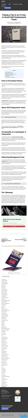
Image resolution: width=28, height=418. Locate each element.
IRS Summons (3, 332)
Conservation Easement (4, 297)
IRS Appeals (3, 321)
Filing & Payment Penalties (5, 310)
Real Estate (3, 349)
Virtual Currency (3, 383)
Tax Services (3, 4)
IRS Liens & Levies (4, 327)
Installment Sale (3, 317)
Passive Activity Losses (4, 345)
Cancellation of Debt (4, 290)
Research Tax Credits (4, 356)
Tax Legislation (3, 370)
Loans (2, 335)
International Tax (3, 318)
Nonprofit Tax (3, 341)
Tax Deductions (3, 369)
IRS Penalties (3, 331)
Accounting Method (4, 280)
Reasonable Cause (4, 351)
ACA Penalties (3, 279)
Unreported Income (4, 382)
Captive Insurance (4, 293)
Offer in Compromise (4, 342)
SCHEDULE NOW (5, 408)
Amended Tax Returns (4, 283)
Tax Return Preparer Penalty (5, 376)
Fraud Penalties (3, 313)
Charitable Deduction (4, 294)
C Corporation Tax (4, 289)
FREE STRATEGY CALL (24, 416)
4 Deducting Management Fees (9, 75)
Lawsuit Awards (3, 334)
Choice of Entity (3, 296)
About (10, 4)
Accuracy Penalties (4, 282)
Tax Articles (15, 4)
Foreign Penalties (3, 311)
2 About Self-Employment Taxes (9, 73)
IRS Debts (2, 324)
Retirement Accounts (4, 359)
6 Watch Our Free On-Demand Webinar (10, 77)
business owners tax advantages (18, 136)
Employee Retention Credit (5, 303)
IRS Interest (3, 325)
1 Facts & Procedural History (8, 72)
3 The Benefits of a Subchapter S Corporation (11, 74)
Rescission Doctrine (4, 355)
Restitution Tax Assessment (5, 358)
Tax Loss (2, 373)
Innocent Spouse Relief (4, 314)
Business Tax (13, 23)
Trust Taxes (3, 380)
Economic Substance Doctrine (5, 300)
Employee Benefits (4, 301)
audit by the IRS (5, 100)
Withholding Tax (3, 386)
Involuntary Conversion (4, 320)
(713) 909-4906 (7, 7)
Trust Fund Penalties (4, 379)
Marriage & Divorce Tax (4, 338)
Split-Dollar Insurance (4, 363)
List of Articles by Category (5, 276)
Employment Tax (3, 304)
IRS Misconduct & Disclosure (5, 328)
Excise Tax (3, 307)
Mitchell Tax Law (3, 339)
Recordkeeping (3, 352)
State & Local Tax (3, 365)
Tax (20, 23)
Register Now (14, 226)
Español (20, 4)
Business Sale (3, 286)
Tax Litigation (3, 372)
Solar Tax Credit (3, 362)
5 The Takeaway (7, 76)
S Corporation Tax (17, 23)
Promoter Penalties (4, 348)
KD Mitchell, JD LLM (17, 22)
